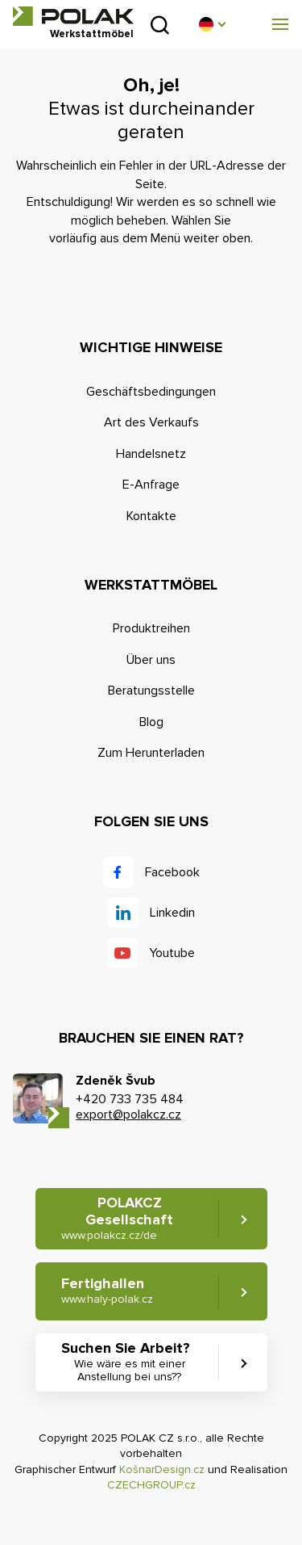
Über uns (151, 660)
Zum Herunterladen (151, 753)
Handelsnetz (151, 454)
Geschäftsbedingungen (151, 392)
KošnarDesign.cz (162, 1469)
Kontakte (151, 516)
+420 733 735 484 (130, 1099)
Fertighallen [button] (107, 1290)
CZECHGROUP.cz (151, 1485)
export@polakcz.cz (128, 1114)
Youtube (172, 953)
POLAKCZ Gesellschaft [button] (117, 1218)
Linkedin (172, 913)
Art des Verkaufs (151, 422)
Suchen (160, 25)
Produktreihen (151, 628)
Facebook (172, 872)
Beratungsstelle (151, 690)
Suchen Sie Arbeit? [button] (129, 1361)
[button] (212, 24)
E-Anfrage (151, 485)
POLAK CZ (73, 16)
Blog (151, 722)
